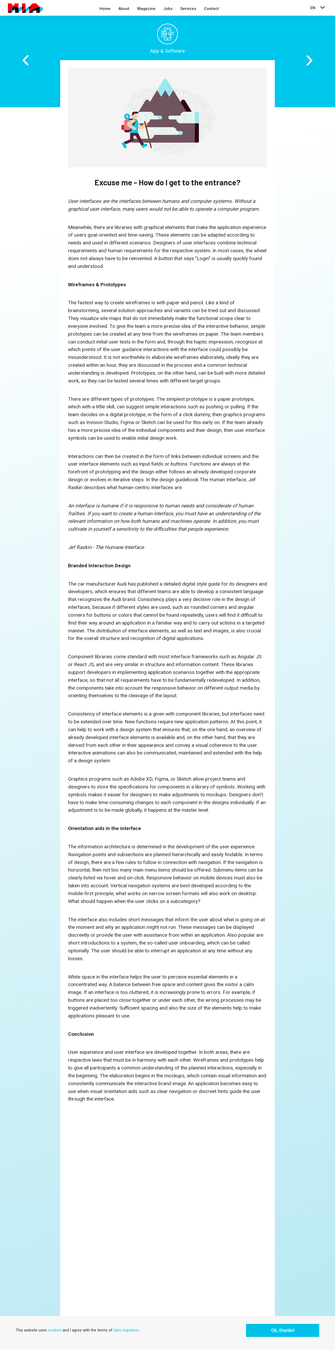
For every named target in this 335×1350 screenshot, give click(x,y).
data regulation (126, 1330)
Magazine (146, 8)
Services (188, 8)
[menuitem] (104, 9)
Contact (211, 8)
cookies (55, 1330)
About (123, 8)
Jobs (167, 8)
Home (104, 8)
